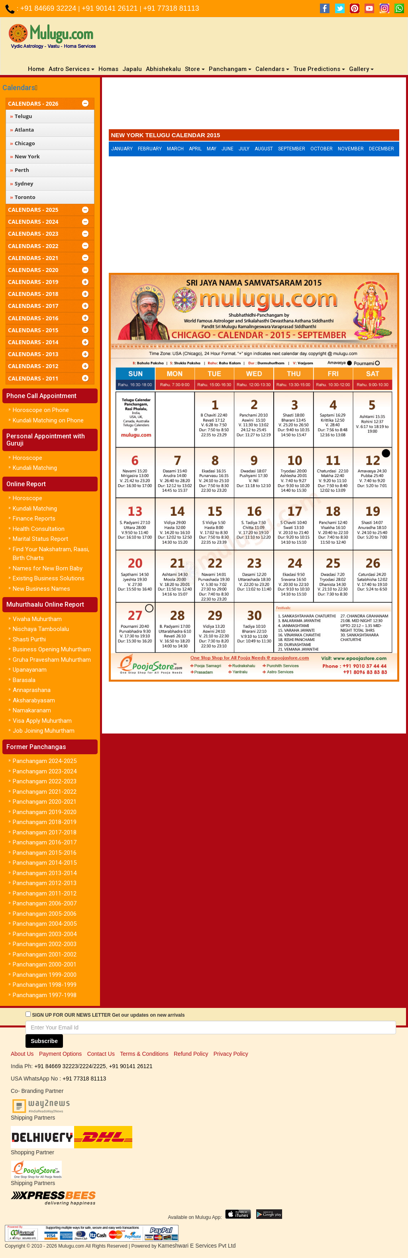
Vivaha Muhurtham (37, 619)
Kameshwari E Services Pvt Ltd (196, 1245)
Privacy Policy (231, 1054)
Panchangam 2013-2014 (44, 873)
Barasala (24, 680)
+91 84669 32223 (56, 1066)
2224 (85, 1066)
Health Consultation (39, 528)
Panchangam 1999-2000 (44, 974)
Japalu (132, 69)
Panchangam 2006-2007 (44, 903)
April (195, 149)
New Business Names (41, 588)
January (122, 149)
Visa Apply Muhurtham (42, 720)
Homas (108, 69)
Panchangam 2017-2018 (44, 832)
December (381, 149)
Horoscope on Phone (41, 410)
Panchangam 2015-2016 (44, 852)
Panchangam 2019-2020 (44, 812)
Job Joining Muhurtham (44, 730)
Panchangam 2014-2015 (44, 862)
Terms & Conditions (144, 1054)
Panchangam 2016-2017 (44, 842)
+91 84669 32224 (49, 8)
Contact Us (101, 1054)
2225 (99, 1066)
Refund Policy (191, 1054)
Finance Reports (34, 518)
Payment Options (60, 1054)
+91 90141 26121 (111, 8)
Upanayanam (30, 669)
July (244, 149)
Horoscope (27, 457)
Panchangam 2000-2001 (44, 964)
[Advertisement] (254, 105)
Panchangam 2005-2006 (44, 913)
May (211, 149)
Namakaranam (32, 710)
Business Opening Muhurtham (52, 649)
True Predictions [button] (319, 69)
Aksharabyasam (34, 700)
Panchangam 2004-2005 (44, 923)
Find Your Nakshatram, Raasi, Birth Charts (51, 554)
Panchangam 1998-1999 (44, 984)
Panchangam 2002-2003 (44, 944)
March (175, 149)
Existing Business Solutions (48, 578)
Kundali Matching (35, 467)
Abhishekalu (163, 69)
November (351, 149)
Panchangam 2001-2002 (44, 954)
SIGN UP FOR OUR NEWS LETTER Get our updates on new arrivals (108, 1015)
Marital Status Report (40, 538)
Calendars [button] (272, 69)
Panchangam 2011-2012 (44, 893)
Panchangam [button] (230, 69)
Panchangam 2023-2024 (44, 771)
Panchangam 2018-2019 (44, 822)
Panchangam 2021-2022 (44, 791)
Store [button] (195, 69)
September (291, 149)
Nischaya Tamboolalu (41, 629)
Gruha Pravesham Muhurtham (52, 659)
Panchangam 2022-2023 (44, 781)
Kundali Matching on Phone (48, 420)
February (150, 149)
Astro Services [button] (71, 69)
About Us (22, 1054)
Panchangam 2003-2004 (44, 934)
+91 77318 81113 (171, 8)
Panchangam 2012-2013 (44, 883)
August (264, 149)
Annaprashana (32, 690)
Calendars (18, 87)
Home (37, 69)
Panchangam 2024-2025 (44, 761)
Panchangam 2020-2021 (44, 801)
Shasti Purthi (29, 639)
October (321, 149)
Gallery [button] (361, 69)
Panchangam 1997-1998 (44, 995)
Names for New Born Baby (47, 568)
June (227, 149)
